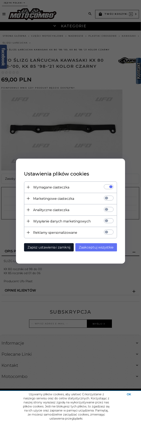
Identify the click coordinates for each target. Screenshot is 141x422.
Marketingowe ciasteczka (53, 198)
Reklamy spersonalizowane (55, 232)
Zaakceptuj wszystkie (96, 247)
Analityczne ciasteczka (51, 210)
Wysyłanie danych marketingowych (62, 221)
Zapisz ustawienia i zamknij (48, 247)
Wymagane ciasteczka (51, 187)
